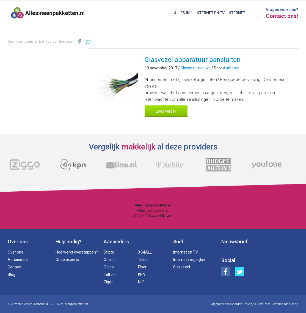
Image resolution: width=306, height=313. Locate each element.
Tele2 (143, 259)
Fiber (142, 267)
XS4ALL (145, 252)
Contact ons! (282, 16)
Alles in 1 (183, 13)
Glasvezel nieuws (196, 68)
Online (109, 259)
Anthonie (231, 68)
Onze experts (67, 259)
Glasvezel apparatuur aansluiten (193, 60)
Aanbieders (18, 259)
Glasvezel (181, 267)
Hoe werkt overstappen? (77, 252)
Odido (109, 267)
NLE (141, 282)
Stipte (109, 252)
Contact (14, 267)
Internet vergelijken (189, 259)
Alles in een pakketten (48, 14)
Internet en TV (210, 13)
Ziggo (109, 282)
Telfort (109, 274)
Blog (11, 274)
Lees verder (166, 111)
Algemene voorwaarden (226, 304)
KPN (141, 274)
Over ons (15, 252)
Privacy (248, 304)
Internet (236, 13)
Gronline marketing (285, 304)
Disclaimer (262, 304)
